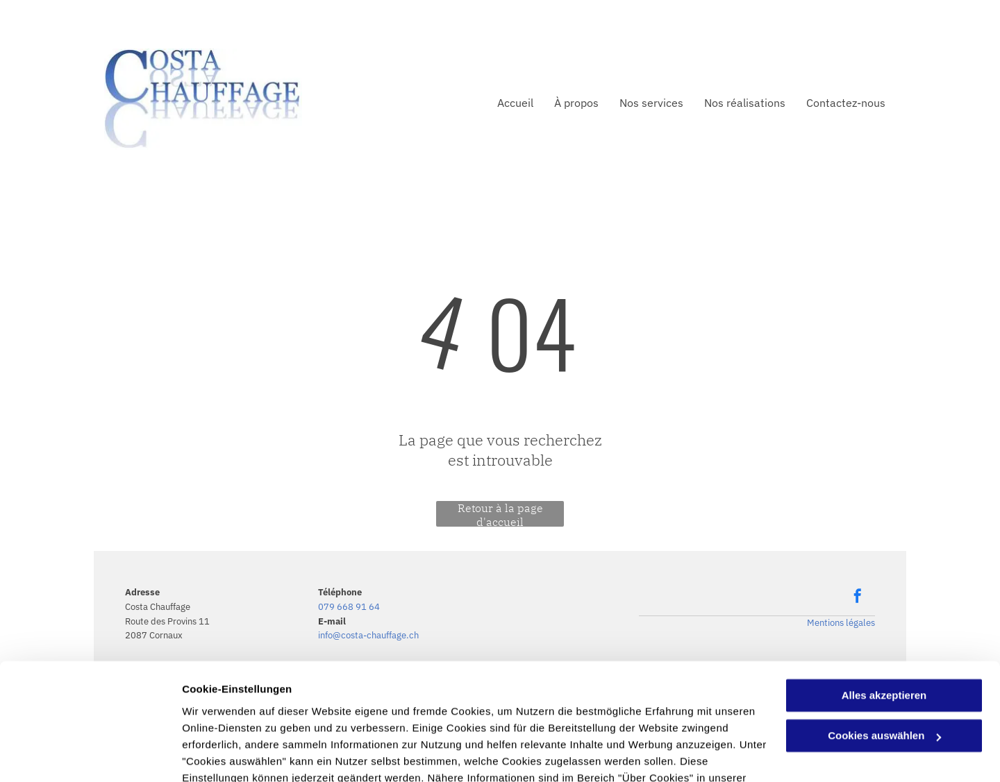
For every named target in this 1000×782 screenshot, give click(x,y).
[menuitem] (504, 102)
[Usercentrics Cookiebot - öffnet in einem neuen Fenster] (90, 755)
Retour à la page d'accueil (500, 514)
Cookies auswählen (231, 754)
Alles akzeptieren (884, 617)
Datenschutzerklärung (240, 716)
